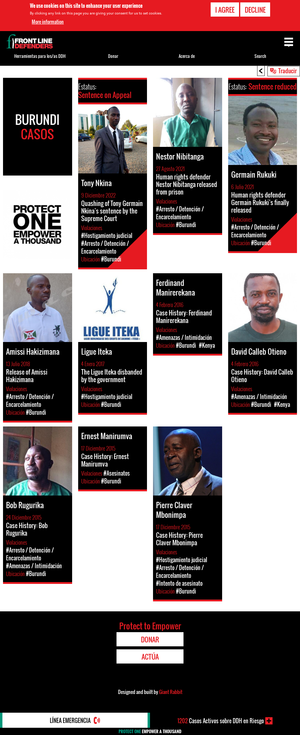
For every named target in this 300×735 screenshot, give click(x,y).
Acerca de (187, 56)
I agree (225, 9)
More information (48, 21)
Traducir (287, 70)
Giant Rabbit (170, 691)
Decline (255, 9)
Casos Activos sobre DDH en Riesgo (220, 721)
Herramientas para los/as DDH (39, 56)
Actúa (150, 656)
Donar (113, 56)
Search (260, 56)
